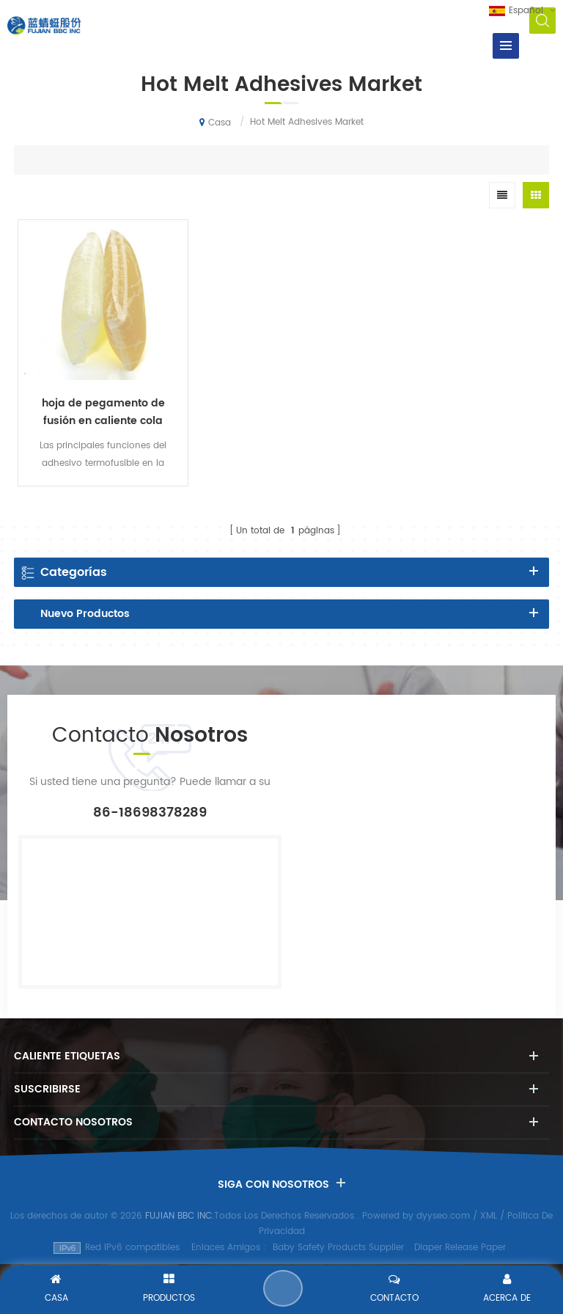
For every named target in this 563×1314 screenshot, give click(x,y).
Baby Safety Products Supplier (338, 1248)
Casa (215, 122)
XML (488, 1216)
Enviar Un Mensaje (283, 1288)
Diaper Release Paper (460, 1248)
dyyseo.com (443, 1216)
